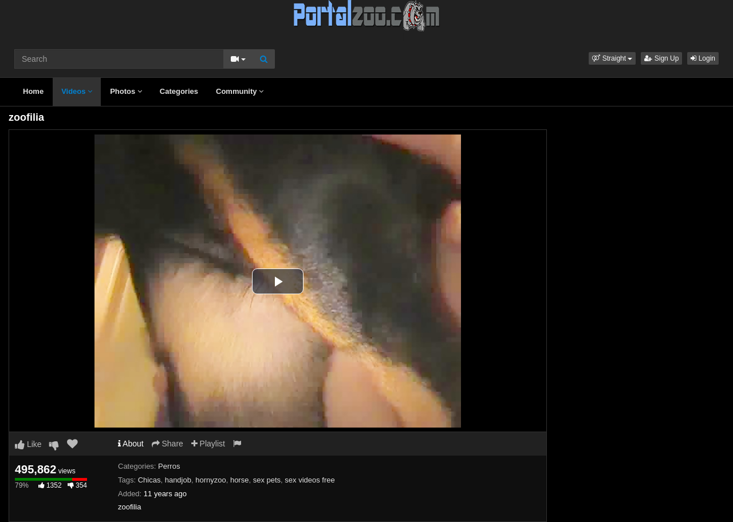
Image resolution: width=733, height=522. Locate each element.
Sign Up (661, 58)
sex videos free (309, 480)
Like (28, 444)
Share (167, 443)
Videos (76, 91)
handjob (178, 480)
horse (239, 480)
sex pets (267, 480)
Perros (169, 466)
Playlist (208, 443)
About (131, 443)
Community (239, 91)
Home (33, 91)
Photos (126, 91)
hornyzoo (210, 480)
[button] (612, 58)
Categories (179, 91)
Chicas (149, 480)
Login (703, 58)
